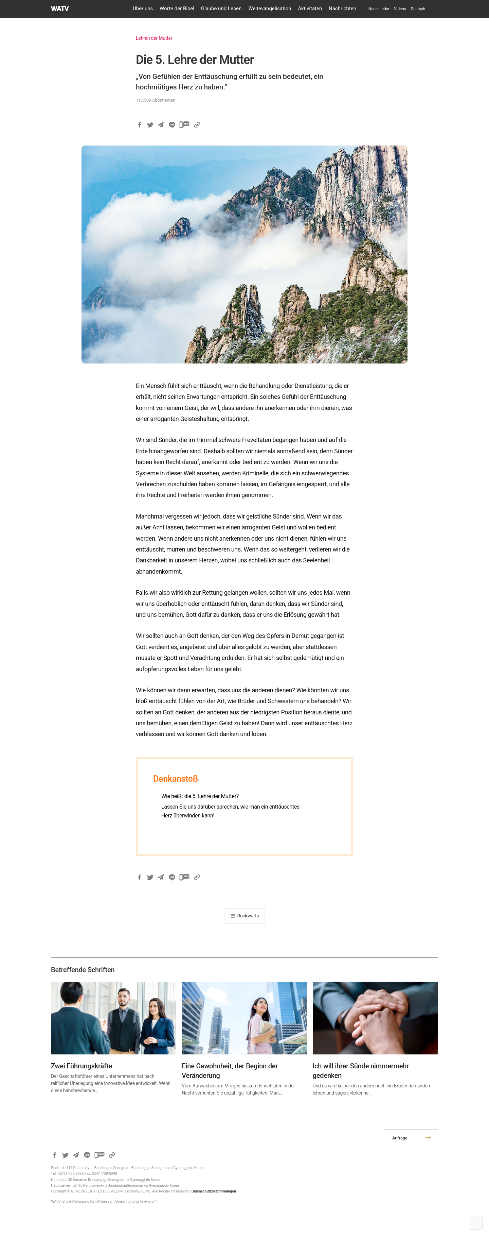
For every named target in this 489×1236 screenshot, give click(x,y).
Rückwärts (248, 915)
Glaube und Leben (221, 8)
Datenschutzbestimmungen (214, 1191)
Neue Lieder (379, 8)
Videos (400, 8)
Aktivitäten (310, 8)
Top (475, 1222)
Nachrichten (342, 8)
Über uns (143, 8)
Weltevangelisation (269, 8)
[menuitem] (418, 9)
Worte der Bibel (177, 8)
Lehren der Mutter (154, 38)
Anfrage (400, 1137)
